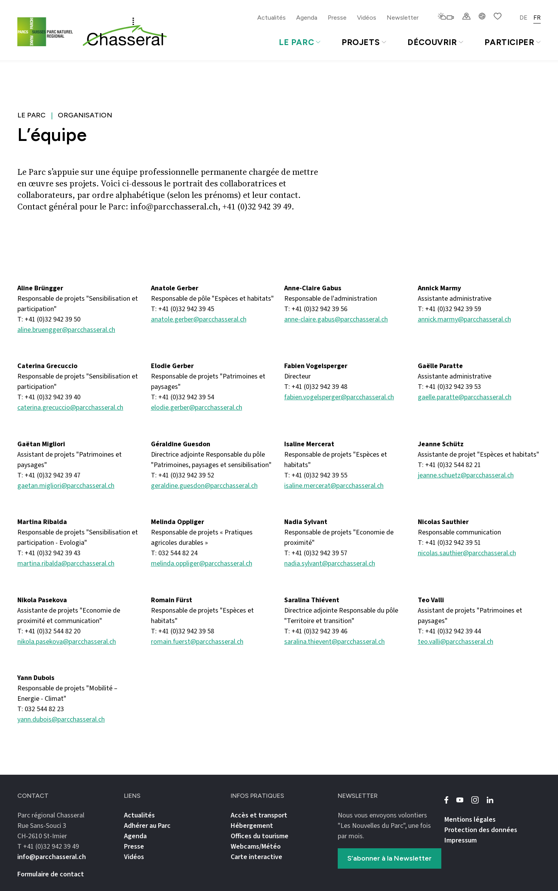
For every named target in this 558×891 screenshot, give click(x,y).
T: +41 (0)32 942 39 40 (48, 397)
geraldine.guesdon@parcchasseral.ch (204, 486)
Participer (512, 42)
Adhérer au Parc (147, 826)
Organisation (85, 115)
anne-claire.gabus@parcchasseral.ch (336, 319)
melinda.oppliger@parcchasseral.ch (201, 563)
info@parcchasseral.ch (51, 857)
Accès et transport (259, 815)
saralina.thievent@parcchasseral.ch (334, 641)
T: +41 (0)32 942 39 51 (449, 543)
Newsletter (403, 17)
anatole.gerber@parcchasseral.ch (198, 319)
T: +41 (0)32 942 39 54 (182, 397)
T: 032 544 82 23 (40, 709)
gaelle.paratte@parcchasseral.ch (464, 397)
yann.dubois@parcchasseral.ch (61, 719)
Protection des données (480, 830)
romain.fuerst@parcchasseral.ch (197, 641)
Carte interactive (256, 857)
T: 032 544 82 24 (174, 553)
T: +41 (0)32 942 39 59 (449, 309)
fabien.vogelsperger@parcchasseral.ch (339, 397)
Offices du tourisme (259, 836)
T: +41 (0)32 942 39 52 (182, 475)
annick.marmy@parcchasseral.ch (464, 319)
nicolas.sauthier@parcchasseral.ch (467, 553)
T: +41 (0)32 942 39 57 (315, 553)
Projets (364, 42)
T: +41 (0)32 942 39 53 (449, 387)
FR (537, 17)
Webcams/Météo (256, 846)
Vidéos (366, 17)
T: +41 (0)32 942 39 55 (315, 475)
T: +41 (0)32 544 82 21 (449, 465)
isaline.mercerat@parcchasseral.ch (334, 486)
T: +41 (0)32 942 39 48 (315, 387)
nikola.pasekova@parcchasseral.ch (66, 641)
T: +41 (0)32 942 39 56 (315, 309)
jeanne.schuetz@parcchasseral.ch (466, 475)
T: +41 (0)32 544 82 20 (48, 631)
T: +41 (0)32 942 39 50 (48, 319)
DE (523, 17)
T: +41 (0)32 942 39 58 (182, 631)
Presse (337, 17)
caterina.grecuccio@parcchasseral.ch (70, 407)
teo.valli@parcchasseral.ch (455, 641)
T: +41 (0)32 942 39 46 (315, 631)
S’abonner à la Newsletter (389, 858)
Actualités (271, 17)
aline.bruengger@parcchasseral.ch (66, 330)
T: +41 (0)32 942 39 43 (48, 553)
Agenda (306, 17)
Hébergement (252, 826)
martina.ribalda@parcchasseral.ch (65, 563)
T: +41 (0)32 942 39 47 (48, 475)
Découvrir (435, 42)
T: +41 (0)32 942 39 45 (182, 309)
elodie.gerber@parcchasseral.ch (196, 407)
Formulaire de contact (50, 874)
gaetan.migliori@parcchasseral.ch (65, 486)
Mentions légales (470, 819)
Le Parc (299, 42)
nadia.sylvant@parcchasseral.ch (329, 563)
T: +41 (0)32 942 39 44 (449, 631)
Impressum (460, 840)
